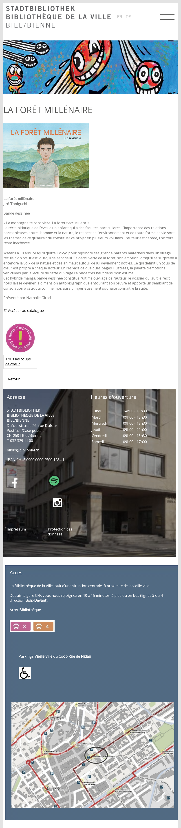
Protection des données (60, 532)
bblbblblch (23, 450)
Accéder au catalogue (26, 310)
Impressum (16, 529)
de (128, 16)
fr (119, 16)
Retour (14, 379)
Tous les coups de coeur (18, 361)
